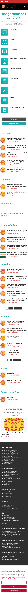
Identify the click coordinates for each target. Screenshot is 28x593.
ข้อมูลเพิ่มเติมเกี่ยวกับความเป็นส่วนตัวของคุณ (12, 578)
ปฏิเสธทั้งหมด (14, 586)
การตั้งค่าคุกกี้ (14, 583)
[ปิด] (26, 567)
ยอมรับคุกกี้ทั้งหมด (14, 590)
